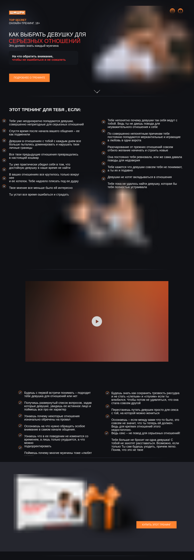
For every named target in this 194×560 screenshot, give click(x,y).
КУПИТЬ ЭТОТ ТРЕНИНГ (156, 524)
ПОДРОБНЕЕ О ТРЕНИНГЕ (29, 77)
